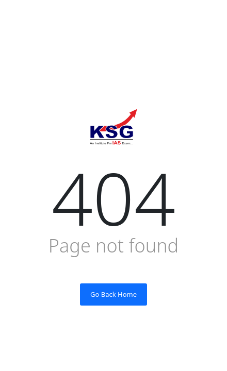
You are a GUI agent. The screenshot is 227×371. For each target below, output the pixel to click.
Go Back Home (113, 294)
